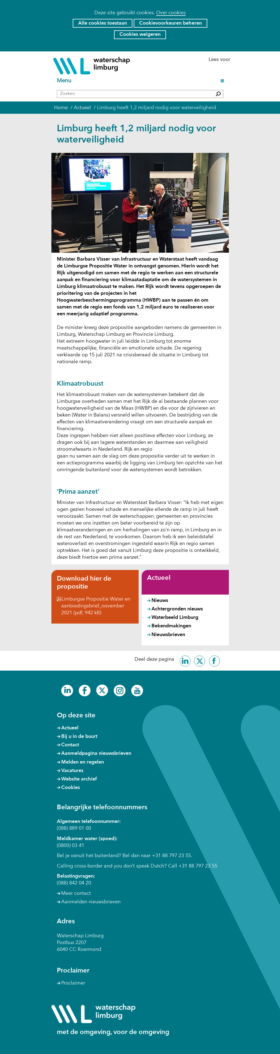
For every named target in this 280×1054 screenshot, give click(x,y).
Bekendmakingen (171, 626)
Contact (70, 745)
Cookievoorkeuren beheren (170, 23)
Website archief (79, 779)
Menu (65, 81)
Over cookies (171, 12)
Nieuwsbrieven (168, 634)
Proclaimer (73, 983)
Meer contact (76, 893)
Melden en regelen (82, 762)
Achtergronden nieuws (177, 609)
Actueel (158, 578)
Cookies (70, 787)
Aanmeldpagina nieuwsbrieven (96, 753)
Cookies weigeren (140, 34)
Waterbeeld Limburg (174, 617)
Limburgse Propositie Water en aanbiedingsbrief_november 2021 (95, 606)
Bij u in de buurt (79, 736)
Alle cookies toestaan (102, 23)
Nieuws (159, 600)
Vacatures (72, 770)
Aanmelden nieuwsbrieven (91, 901)
